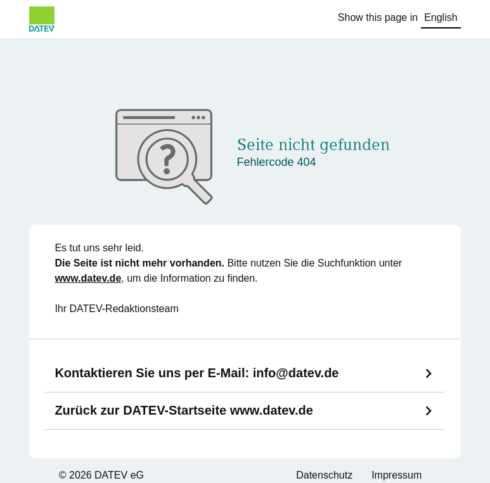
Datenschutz (324, 475)
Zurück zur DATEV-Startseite (184, 410)
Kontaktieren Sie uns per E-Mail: (196, 373)
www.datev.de (88, 278)
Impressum (396, 475)
